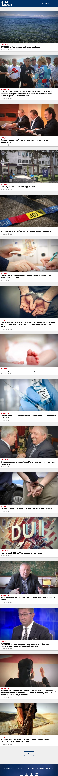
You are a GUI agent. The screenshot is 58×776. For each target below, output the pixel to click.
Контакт (31, 768)
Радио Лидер (6, 3)
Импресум (8, 768)
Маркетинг (20, 768)
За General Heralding (45, 768)
